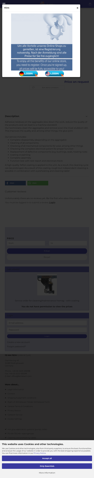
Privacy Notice (40, 453)
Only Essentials (47, 466)
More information (47, 473)
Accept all (47, 458)
